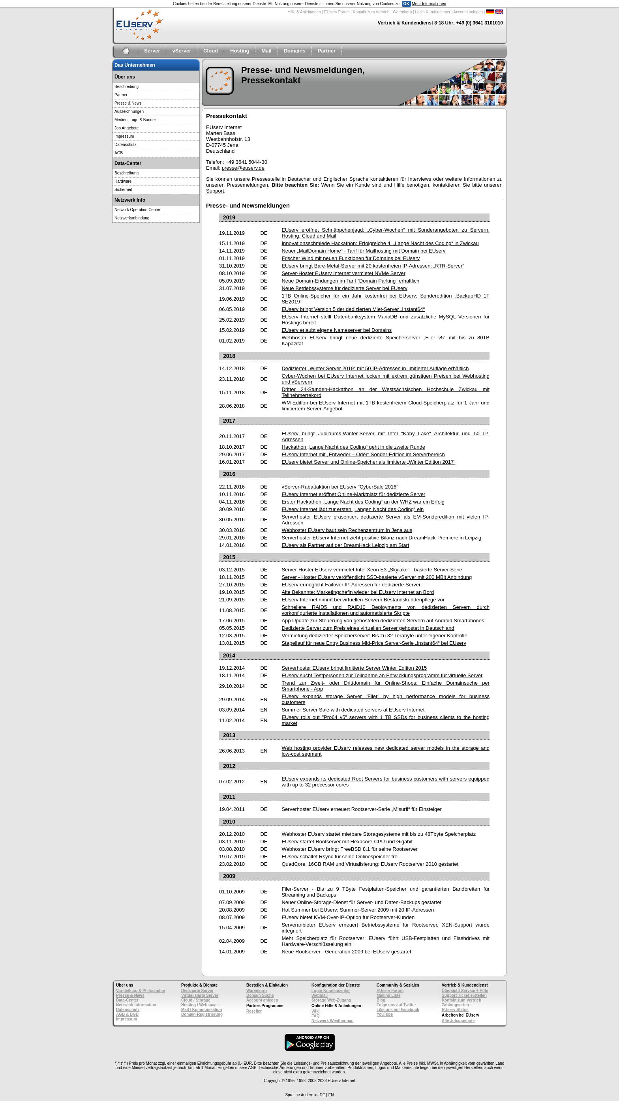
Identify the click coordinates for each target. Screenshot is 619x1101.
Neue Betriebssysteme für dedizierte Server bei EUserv (344, 288)
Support (215, 191)
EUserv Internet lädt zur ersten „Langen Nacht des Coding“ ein (352, 509)
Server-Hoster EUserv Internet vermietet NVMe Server (343, 273)
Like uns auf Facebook (398, 1009)
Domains (295, 51)
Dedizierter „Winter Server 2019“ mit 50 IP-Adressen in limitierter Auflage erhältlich (375, 368)
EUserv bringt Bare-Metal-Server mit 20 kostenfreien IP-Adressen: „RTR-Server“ (372, 266)
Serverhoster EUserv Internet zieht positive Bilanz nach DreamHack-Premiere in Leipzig (381, 538)
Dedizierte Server (197, 991)
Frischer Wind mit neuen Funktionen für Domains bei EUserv (350, 258)
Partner (327, 51)
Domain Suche (260, 995)
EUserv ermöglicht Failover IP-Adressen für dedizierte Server (350, 585)
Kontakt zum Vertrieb (371, 12)
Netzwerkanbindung (131, 218)
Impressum (124, 136)
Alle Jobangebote (458, 1021)
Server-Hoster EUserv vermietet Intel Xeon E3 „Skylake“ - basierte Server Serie (371, 570)
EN (331, 1095)
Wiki (315, 1011)
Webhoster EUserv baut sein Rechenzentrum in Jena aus (346, 530)
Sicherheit (123, 189)
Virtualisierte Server (199, 995)
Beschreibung (126, 86)
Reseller (254, 1011)
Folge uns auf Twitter (396, 1005)
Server (152, 51)
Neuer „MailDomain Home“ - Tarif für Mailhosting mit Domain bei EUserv (363, 251)
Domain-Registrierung (202, 1014)
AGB (118, 153)
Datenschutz (125, 144)
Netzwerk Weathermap (332, 1021)
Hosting (239, 51)
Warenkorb (402, 12)
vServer (181, 51)
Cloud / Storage (195, 1000)
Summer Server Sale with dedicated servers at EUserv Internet (352, 710)
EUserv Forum (336, 12)
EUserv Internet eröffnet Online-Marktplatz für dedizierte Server (353, 494)
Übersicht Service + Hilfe (465, 991)
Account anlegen (468, 12)
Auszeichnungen (129, 111)
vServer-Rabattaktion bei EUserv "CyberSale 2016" (339, 487)
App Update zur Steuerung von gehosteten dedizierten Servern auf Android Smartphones (382, 621)
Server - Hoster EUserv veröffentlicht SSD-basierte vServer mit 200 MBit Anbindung (376, 577)
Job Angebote (126, 128)
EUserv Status (455, 1009)
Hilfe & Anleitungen (304, 12)
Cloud (210, 51)
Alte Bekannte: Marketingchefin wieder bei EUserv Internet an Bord (357, 592)
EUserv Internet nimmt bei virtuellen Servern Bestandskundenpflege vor (363, 600)
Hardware (122, 181)
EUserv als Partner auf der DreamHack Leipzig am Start (345, 545)
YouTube (385, 1014)
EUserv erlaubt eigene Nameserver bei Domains (336, 330)
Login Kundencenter (432, 12)
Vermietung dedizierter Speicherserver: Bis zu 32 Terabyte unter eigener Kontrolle (374, 636)
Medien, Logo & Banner (135, 120)
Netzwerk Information (136, 1005)
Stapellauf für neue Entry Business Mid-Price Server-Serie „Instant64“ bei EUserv (373, 643)
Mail (266, 51)
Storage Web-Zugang (331, 1000)
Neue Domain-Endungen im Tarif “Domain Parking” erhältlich (350, 281)
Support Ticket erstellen (464, 995)
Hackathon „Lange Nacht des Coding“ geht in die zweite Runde (353, 447)
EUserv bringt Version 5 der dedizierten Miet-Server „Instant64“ (353, 309)
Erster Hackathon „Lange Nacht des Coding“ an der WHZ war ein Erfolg (363, 502)
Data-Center (127, 1000)
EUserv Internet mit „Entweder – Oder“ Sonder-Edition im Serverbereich (363, 454)
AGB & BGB (127, 1014)
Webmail (319, 995)
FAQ (315, 1016)
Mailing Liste (389, 995)
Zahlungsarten (455, 1005)
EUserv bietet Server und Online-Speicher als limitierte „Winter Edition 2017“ (368, 462)
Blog (381, 1000)
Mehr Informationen (429, 4)
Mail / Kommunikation (201, 1009)
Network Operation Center (137, 210)
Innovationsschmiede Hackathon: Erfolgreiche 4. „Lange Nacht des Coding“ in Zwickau (379, 243)
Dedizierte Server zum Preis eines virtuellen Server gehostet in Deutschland (367, 628)
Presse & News (127, 103)
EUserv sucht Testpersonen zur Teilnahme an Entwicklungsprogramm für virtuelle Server (381, 675)
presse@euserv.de (243, 168)
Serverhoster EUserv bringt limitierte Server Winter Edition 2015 (354, 668)
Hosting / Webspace (200, 1005)
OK (406, 4)
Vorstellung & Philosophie (140, 991)
